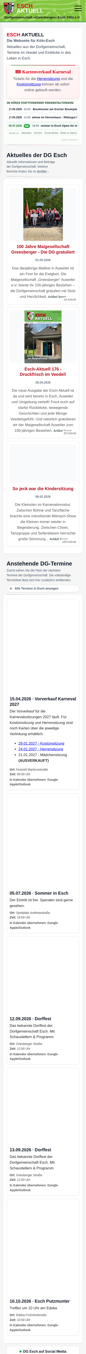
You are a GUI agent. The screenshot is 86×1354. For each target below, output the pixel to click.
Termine (37, 133)
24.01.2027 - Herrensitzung (40, 749)
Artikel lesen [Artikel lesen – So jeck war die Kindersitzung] (58, 539)
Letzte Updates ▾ (69, 140)
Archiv (42, 171)
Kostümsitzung (29, 84)
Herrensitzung (48, 79)
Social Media (51, 133)
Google (52, 779)
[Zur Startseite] (37, 8)
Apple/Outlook (20, 784)
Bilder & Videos (68, 133)
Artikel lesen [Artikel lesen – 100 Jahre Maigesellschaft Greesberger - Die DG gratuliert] (57, 297)
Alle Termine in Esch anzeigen (33, 588)
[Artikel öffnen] (43, 244)
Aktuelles (26, 133)
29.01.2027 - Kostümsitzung (41, 743)
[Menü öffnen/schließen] (78, 8)
